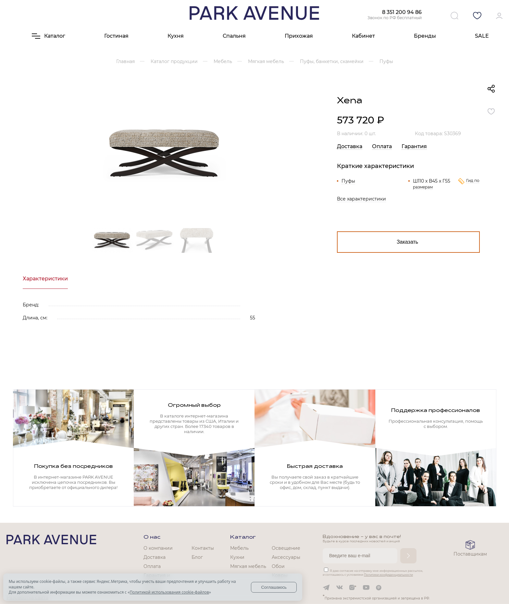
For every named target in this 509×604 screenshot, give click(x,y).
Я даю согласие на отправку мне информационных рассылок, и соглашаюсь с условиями (373, 572)
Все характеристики (361, 199)
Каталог (243, 537)
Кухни (237, 557)
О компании (158, 548)
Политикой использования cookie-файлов (169, 592)
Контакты (203, 548)
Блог (197, 557)
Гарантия (414, 146)
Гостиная (116, 36)
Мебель (239, 548)
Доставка (349, 146)
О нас (151, 537)
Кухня (176, 36)
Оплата (382, 146)
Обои (278, 566)
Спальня (234, 36)
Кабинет (363, 36)
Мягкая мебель (248, 566)
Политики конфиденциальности (388, 574)
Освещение (286, 548)
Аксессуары (286, 557)
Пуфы (348, 181)
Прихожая (299, 36)
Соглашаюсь (274, 587)
